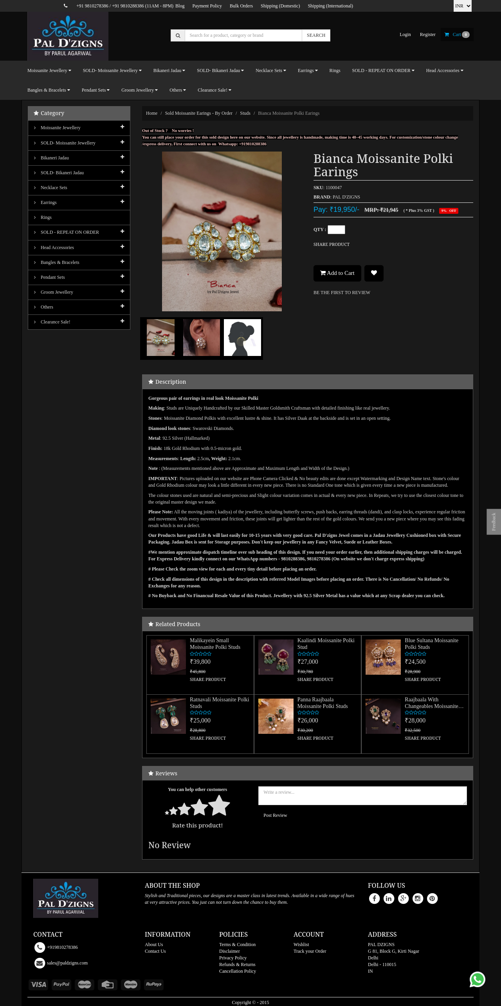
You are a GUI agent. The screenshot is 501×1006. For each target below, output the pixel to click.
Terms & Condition (237, 944)
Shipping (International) (330, 6)
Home (151, 113)
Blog (179, 6)
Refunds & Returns (237, 964)
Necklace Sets (50, 187)
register (428, 34)
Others (43, 307)
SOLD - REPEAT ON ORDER (66, 232)
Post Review (275, 815)
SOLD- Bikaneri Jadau (59, 172)
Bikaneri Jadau (51, 158)
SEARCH (316, 35)
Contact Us (155, 951)
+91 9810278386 (92, 6)
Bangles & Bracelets (56, 262)
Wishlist (301, 944)
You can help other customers (197, 789)
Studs (245, 113)
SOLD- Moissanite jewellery (65, 143)
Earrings (45, 202)
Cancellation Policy (237, 971)
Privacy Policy (233, 958)
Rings (335, 70)
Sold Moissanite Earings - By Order (198, 113)
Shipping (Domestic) (280, 6)
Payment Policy (207, 6)
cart (457, 34)
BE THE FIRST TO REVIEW (342, 292)
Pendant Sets (49, 277)
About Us (154, 944)
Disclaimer (229, 951)
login (405, 34)
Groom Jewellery (53, 292)
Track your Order (310, 951)
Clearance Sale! (52, 322)
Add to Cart (337, 273)
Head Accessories (54, 247)
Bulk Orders (241, 6)
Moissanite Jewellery (57, 127)
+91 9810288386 (128, 6)
